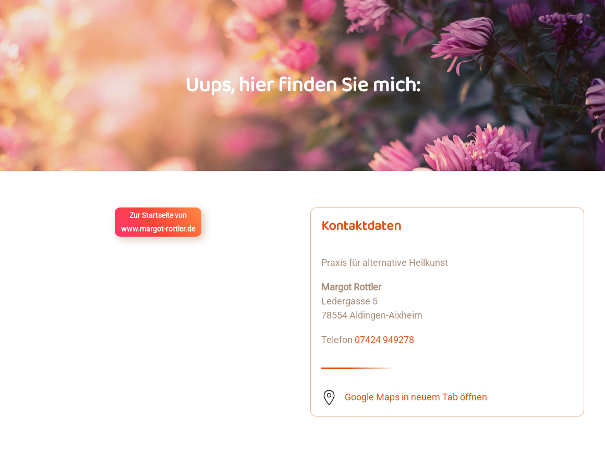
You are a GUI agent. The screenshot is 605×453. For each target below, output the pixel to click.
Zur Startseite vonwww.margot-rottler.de (158, 222)
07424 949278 (384, 339)
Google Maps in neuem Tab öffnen (416, 396)
